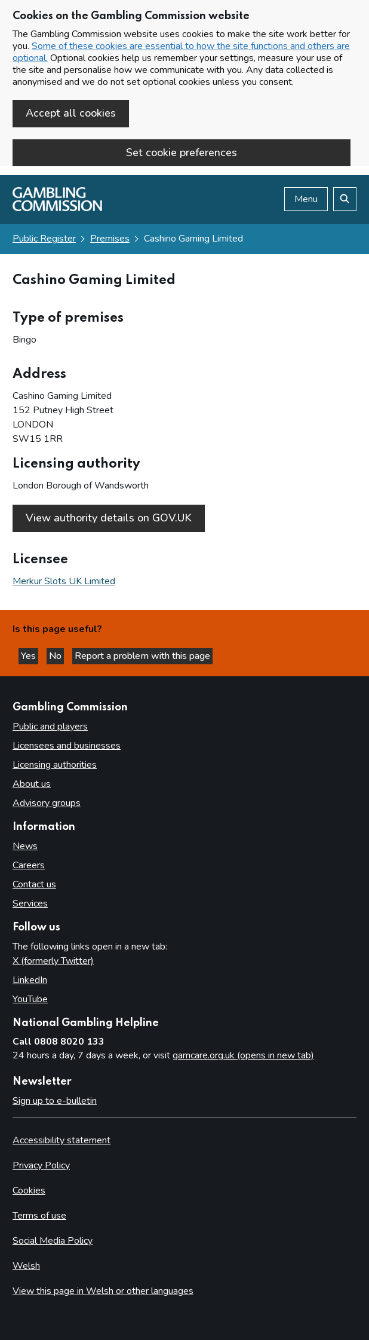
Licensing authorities (55, 764)
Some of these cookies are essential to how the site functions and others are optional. (181, 52)
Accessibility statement (61, 1140)
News (25, 846)
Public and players (50, 726)
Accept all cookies (71, 113)
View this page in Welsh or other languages (103, 1291)
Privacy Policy (41, 1165)
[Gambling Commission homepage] (57, 208)
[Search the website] (344, 199)
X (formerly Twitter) (53, 960)
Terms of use (39, 1215)
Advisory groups (47, 803)
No (56, 656)
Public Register (44, 238)
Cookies (29, 1190)
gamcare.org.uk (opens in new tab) (243, 1055)
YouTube (30, 999)
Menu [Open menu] (306, 199)
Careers (29, 865)
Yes (29, 656)
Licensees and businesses (67, 745)
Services (30, 903)
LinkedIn (30, 980)
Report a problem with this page (142, 656)
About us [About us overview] (32, 783)
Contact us (34, 884)
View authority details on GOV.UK (109, 518)
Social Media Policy (53, 1240)
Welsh (26, 1265)
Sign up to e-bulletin (55, 1100)
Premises (110, 238)
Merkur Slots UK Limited (64, 581)
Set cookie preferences (181, 152)
